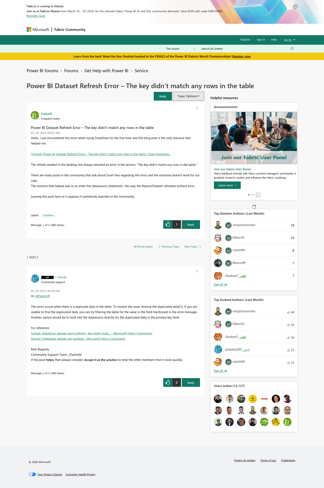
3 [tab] (254, 195)
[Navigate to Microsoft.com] (38, 29)
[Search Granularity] (181, 49)
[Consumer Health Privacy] (80, 474)
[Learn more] (227, 185)
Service (141, 70)
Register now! (36, 16)
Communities (148, 29)
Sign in (261, 39)
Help (274, 39)
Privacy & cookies (244, 460)
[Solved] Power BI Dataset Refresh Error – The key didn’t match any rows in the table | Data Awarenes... (101, 154)
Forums (95, 29)
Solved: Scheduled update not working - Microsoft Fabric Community (78, 339)
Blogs (167, 29)
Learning (183, 29)
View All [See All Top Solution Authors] (221, 284)
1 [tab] (249, 195)
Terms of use (268, 460)
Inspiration (113, 29)
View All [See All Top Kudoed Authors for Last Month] (221, 370)
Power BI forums (42, 70)
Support (200, 29)
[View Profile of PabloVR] (46, 114)
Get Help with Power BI (107, 70)
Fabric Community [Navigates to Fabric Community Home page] (70, 29)
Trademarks (288, 460)
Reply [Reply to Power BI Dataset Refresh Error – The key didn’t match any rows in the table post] (190, 224)
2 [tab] (251, 195)
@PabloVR (43, 296)
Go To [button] (288, 39)
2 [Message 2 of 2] (43, 373)
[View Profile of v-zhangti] (61, 277)
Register (245, 39)
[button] (163, 96)
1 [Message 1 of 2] (43, 225)
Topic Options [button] (187, 96)
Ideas (130, 29)
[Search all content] (248, 49)
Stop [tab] (258, 195)
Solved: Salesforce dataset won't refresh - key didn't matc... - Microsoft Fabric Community (91, 333)
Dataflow (48, 215)
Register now (241, 56)
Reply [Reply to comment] (190, 382)
